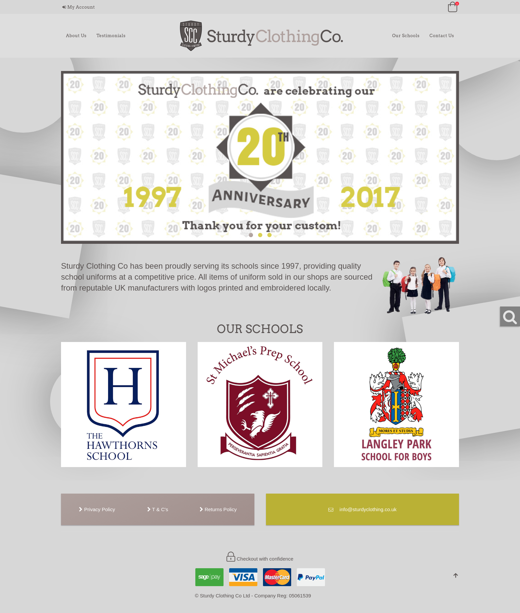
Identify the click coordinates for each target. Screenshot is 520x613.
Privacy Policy (97, 509)
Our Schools (406, 35)
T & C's (157, 509)
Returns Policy (218, 509)
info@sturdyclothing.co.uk (362, 509)
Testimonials (111, 35)
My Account (78, 7)
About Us (76, 35)
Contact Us (441, 35)
